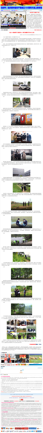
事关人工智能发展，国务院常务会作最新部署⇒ (34, 15)
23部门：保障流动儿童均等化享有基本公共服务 (34, 27)
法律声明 (17, 394)
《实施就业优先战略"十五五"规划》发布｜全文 (34, 19)
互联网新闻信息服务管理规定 (14, 379)
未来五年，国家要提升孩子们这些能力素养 (34, 14)
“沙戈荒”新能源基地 (36, 363)
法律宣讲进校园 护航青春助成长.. (22, 363)
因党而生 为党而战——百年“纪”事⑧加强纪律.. (15, 26)
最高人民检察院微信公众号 (32, 34)
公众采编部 (14, 394)
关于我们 (11, 394)
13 (22, 25)
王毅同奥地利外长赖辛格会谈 (8, 363)
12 (21, 25)
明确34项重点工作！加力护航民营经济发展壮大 (34, 26)
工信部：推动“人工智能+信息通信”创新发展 (34, 22)
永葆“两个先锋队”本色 (34, 12)
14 (23, 25)
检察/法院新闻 (3, 366)
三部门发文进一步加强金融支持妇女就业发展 (34, 18)
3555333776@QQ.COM (7, 10)
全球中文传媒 (7, 2)
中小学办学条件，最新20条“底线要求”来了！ (34, 23)
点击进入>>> (17, 10)
